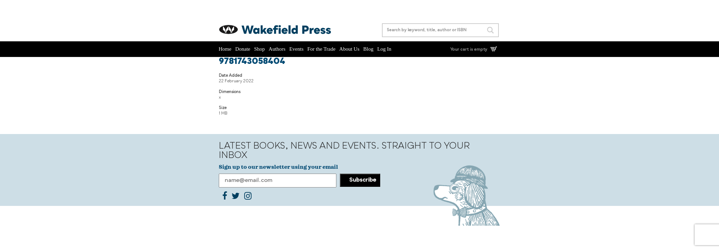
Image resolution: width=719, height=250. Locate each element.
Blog (368, 49)
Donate (242, 49)
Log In (384, 49)
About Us (349, 49)
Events (296, 49)
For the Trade (321, 49)
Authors (277, 49)
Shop (259, 49)
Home (225, 49)
